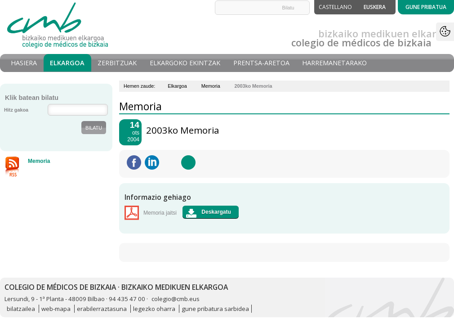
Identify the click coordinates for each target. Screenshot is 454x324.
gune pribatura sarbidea (215, 309)
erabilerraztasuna (102, 309)
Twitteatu (170, 162)
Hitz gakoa (16, 109)
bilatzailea (21, 309)
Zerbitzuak (117, 62)
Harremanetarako (334, 62)
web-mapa (56, 309)
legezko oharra (154, 309)
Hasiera (24, 62)
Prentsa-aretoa (261, 62)
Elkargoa (67, 62)
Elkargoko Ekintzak (185, 62)
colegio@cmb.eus (175, 299)
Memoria (210, 86)
